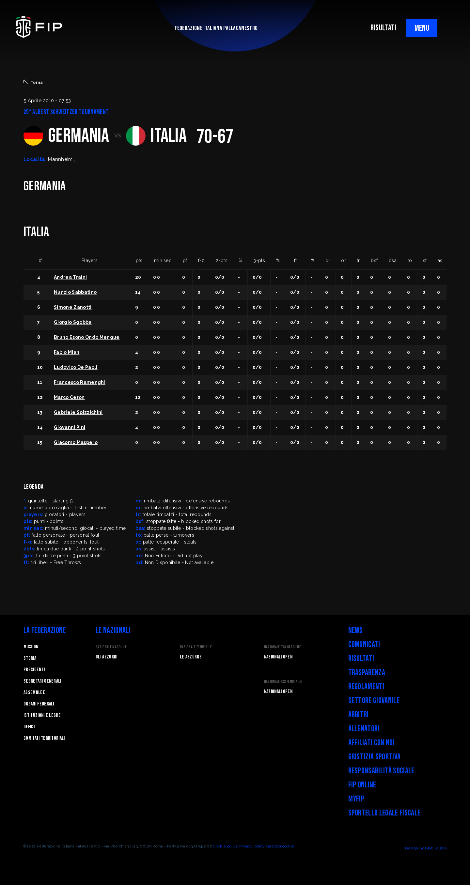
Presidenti (34, 670)
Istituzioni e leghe (42, 715)
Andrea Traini (70, 277)
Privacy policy (252, 846)
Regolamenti (366, 687)
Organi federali (39, 704)
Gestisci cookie (280, 846)
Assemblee (34, 692)
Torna (33, 82)
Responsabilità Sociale (381, 771)
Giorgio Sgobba (72, 322)
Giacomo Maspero (76, 442)
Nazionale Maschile (111, 647)
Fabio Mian (66, 352)
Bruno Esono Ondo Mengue (86, 337)
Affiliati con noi (371, 743)
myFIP (356, 799)
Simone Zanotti (72, 307)
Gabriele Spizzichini (78, 412)
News (355, 630)
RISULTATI (383, 28)
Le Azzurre (191, 657)
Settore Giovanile (374, 701)
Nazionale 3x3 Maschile (282, 647)
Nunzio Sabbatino (75, 292)
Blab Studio (435, 848)
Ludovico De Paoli (75, 367)
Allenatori (364, 729)
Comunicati (364, 645)
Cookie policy (225, 846)
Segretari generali (42, 681)
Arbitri (358, 715)
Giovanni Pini (69, 427)
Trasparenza (366, 673)
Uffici (29, 727)
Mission (31, 647)
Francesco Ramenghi (79, 382)
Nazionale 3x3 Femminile (283, 681)
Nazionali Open (278, 657)
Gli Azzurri (107, 657)
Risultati (361, 659)
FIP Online (362, 785)
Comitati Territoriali (44, 738)
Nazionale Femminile (196, 647)
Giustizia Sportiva (374, 757)
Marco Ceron (69, 397)
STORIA (30, 658)
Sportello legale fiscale (384, 813)
